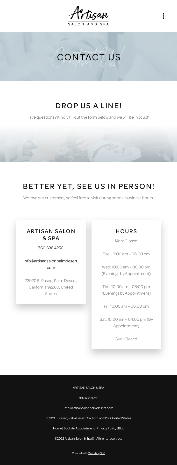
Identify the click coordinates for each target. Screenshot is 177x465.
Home (57, 428)
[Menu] (163, 16)
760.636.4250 (51, 247)
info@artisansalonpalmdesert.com (88, 408)
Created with (88, 453)
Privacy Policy (106, 428)
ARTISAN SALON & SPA (51, 234)
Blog (121, 428)
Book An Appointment (79, 428)
